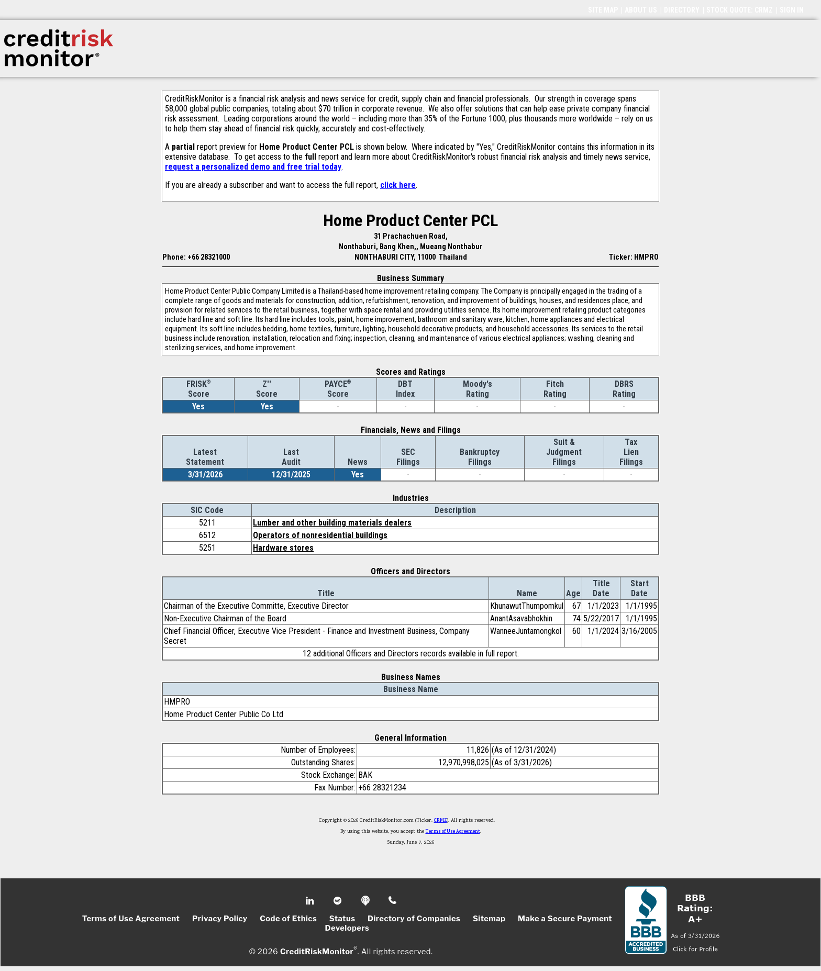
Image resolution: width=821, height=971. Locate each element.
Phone (393, 901)
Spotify (338, 901)
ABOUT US (641, 10)
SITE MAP (603, 10)
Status (342, 918)
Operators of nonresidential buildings (320, 535)
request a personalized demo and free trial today (253, 167)
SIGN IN (792, 10)
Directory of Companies (414, 918)
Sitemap (489, 918)
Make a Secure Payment (565, 918)
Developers (347, 928)
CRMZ (440, 820)
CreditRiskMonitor (316, 951)
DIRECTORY (682, 10)
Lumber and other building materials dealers (332, 523)
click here (398, 185)
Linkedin (311, 901)
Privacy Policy (220, 918)
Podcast (366, 901)
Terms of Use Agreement (453, 831)
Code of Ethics (288, 918)
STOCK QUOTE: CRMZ (739, 10)
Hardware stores (283, 548)
